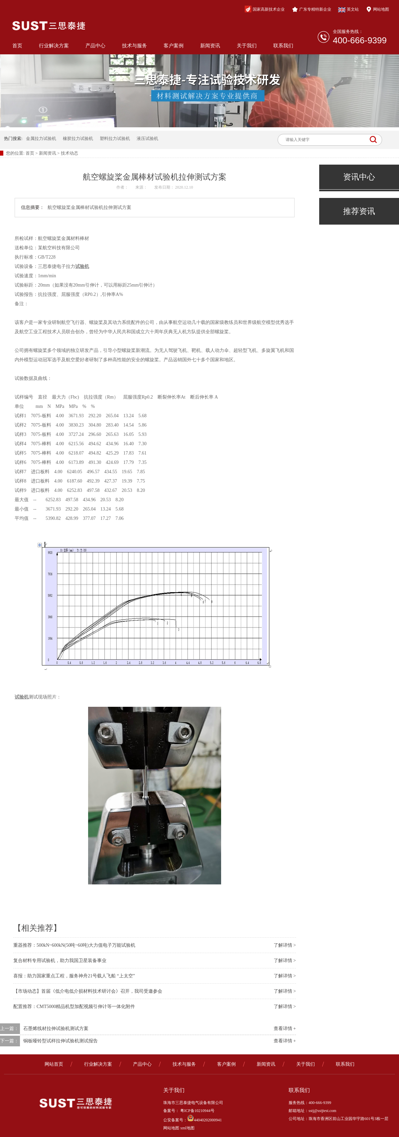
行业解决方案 (54, 45)
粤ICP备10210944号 (196, 1110)
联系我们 (283, 45)
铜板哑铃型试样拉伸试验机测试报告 (60, 1040)
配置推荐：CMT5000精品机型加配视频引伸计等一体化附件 (74, 1006)
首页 (17, 45)
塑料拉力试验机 (115, 138)
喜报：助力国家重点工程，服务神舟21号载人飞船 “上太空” (74, 975)
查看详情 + (285, 1028)
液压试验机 (147, 138)
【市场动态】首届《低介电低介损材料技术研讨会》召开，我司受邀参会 (87, 991)
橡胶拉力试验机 (78, 138)
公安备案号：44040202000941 (192, 1120)
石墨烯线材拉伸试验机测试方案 (55, 1028)
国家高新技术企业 (265, 9)
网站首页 (54, 1064)
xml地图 (187, 1128)
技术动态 (69, 153)
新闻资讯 (210, 45)
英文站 (348, 9)
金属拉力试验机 (41, 138)
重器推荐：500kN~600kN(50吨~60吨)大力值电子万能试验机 (74, 945)
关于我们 (247, 45)
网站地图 (377, 9)
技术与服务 (134, 45)
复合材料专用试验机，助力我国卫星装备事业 (59, 960)
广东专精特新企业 (311, 9)
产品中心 (95, 45)
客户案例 (174, 45)
